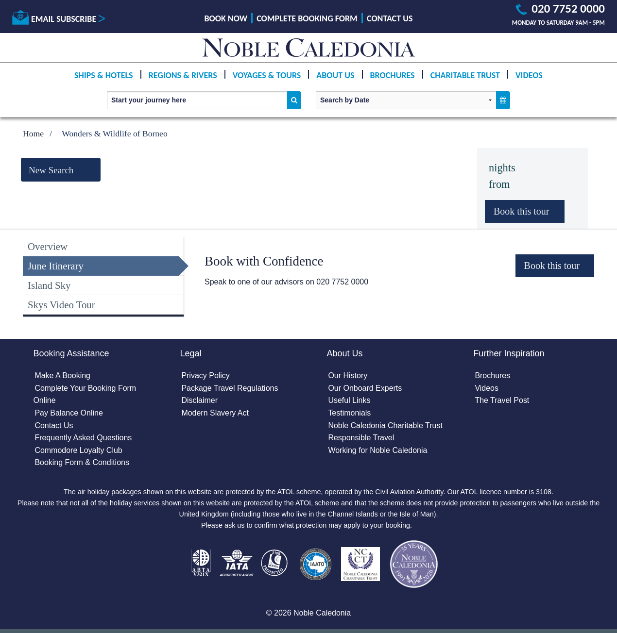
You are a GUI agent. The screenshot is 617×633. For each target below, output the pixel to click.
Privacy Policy (205, 375)
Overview (48, 246)
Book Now (226, 18)
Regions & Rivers (183, 75)
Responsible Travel (361, 437)
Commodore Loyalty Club (78, 450)
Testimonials (349, 413)
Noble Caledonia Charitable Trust (385, 425)
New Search (51, 170)
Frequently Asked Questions (83, 437)
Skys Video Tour (61, 304)
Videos (529, 75)
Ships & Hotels (103, 75)
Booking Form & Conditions (81, 462)
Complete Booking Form (307, 18)
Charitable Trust (465, 75)
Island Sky (49, 285)
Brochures (392, 75)
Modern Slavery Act (215, 413)
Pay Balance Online (68, 413)
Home (33, 133)
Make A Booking (62, 375)
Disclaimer (199, 400)
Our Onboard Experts (365, 388)
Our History (347, 375)
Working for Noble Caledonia (377, 450)
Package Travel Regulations (229, 388)
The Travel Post (502, 400)
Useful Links (349, 400)
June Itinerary (56, 265)
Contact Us (389, 18)
